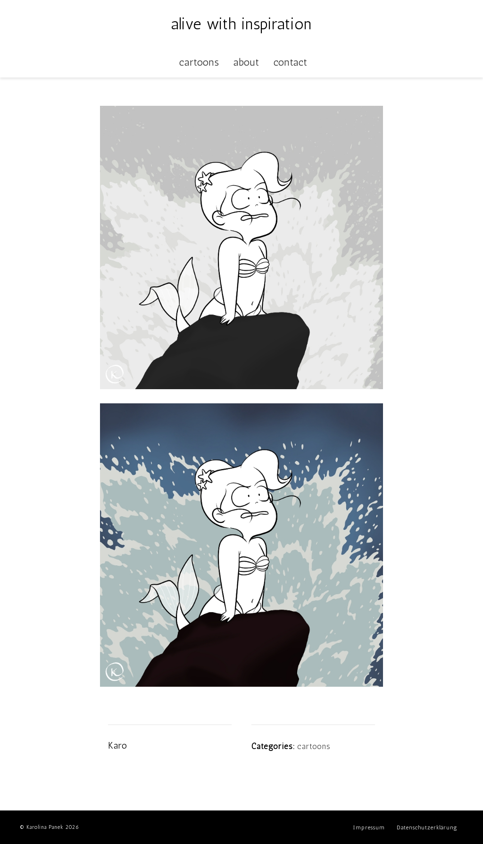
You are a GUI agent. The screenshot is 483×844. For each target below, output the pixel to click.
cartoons (314, 746)
